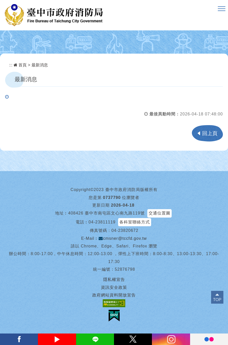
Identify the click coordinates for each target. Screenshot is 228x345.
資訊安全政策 (114, 287)
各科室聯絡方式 (134, 222)
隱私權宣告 (114, 279)
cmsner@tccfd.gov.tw (123, 238)
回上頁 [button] (209, 133)
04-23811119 (102, 222)
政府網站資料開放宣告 (114, 295)
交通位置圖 (159, 213)
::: (10, 65)
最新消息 (40, 65)
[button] (221, 8)
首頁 (20, 65)
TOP (217, 300)
